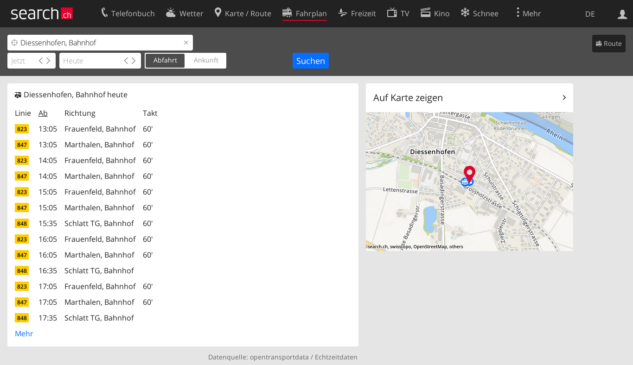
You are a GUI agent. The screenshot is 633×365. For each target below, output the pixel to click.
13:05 (47, 129)
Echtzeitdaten (336, 356)
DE (590, 14)
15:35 (47, 223)
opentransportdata (279, 356)
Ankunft (206, 60)
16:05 (47, 239)
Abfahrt (165, 60)
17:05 (47, 286)
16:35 (47, 270)
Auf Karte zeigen (408, 97)
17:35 (47, 318)
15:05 (47, 192)
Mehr (24, 333)
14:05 (47, 160)
